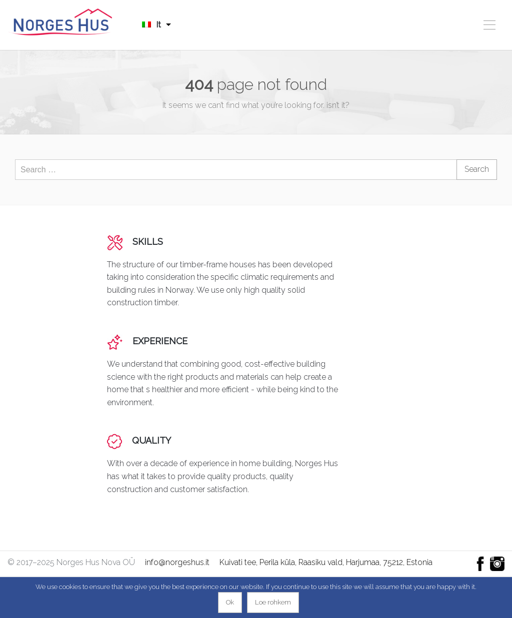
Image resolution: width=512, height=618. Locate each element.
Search (476, 169)
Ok (230, 602)
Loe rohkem (273, 602)
